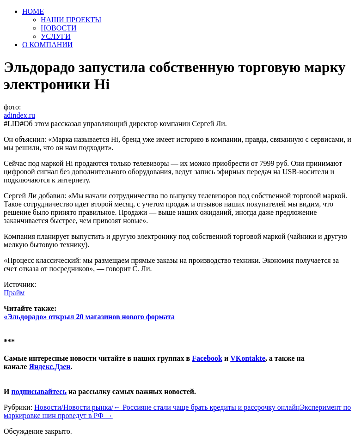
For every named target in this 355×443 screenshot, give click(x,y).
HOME (33, 11)
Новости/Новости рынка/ (73, 407)
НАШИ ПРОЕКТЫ (71, 20)
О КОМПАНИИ (47, 45)
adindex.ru (19, 115)
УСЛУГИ (56, 36)
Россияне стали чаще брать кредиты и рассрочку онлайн (206, 407)
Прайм (14, 293)
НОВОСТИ (59, 28)
